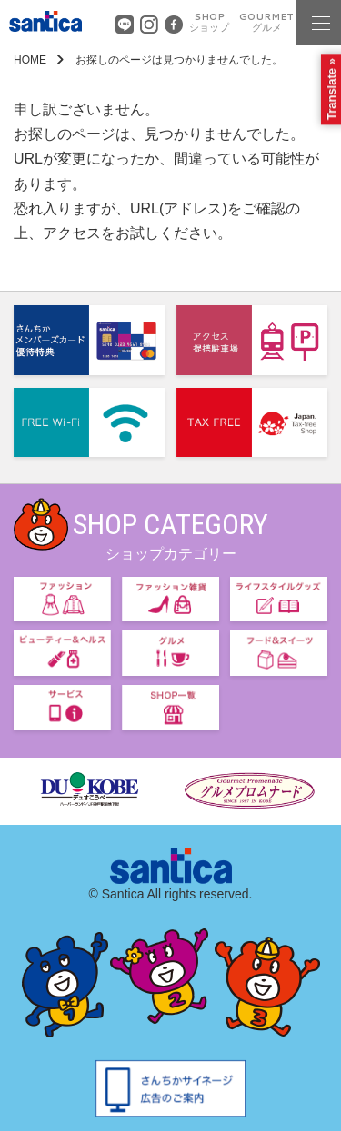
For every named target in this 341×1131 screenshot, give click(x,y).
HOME (30, 60)
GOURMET (266, 22)
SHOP (209, 22)
